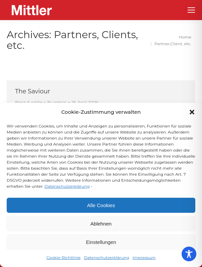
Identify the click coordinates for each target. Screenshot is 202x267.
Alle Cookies (101, 205)
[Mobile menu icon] (191, 10)
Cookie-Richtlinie (63, 257)
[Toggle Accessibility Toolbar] (189, 254)
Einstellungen (101, 242)
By (57, 102)
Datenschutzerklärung (67, 186)
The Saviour (32, 91)
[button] (192, 112)
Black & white (28, 102)
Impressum (144, 257)
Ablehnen (100, 224)
